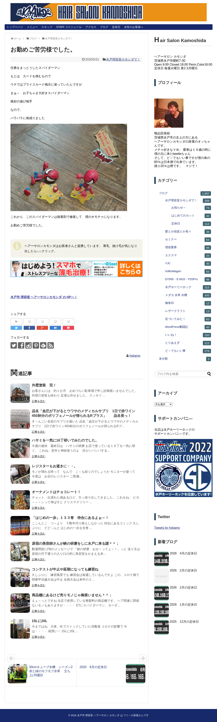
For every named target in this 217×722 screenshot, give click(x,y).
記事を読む (38, 401)
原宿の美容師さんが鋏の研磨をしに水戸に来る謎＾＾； (75, 543)
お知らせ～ (191, 208)
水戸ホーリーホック (188, 287)
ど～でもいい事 (188, 351)
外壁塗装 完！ (44, 385)
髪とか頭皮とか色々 (188, 231)
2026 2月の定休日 (183, 570)
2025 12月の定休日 (184, 621)
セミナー (188, 239)
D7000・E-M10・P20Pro (188, 279)
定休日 (116, 27)
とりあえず (188, 343)
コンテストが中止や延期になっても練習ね (65, 569)
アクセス (90, 27)
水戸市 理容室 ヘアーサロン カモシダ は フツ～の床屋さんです (113, 715)
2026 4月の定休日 (183, 553)
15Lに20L (39, 621)
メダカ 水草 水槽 (188, 295)
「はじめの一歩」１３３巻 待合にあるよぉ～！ (70, 518)
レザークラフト (188, 311)
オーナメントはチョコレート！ (56, 492)
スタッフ (46, 27)
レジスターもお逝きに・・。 (54, 466)
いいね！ (188, 335)
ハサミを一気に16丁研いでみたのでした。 (65, 440)
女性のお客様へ (133, 27)
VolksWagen (188, 271)
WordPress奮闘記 (188, 327)
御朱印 (188, 303)
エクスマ (188, 255)
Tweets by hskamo (167, 527)
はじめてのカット (191, 216)
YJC (188, 263)
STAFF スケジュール (69, 27)
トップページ (15, 27)
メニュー (32, 27)
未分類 (185, 359)
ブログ (104, 27)
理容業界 (188, 247)
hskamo (134, 355)
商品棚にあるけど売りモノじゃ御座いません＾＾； (72, 595)
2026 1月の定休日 (183, 604)
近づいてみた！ (188, 319)
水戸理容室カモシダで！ (123, 59)
